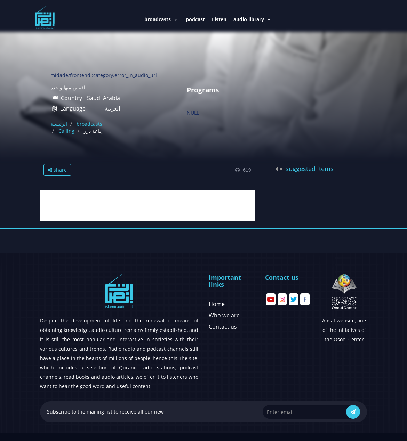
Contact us (223, 326)
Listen (219, 19)
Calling (66, 131)
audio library (251, 19)
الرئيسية (58, 124)
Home (217, 304)
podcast (195, 19)
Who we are (224, 315)
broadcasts (160, 19)
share (57, 169)
